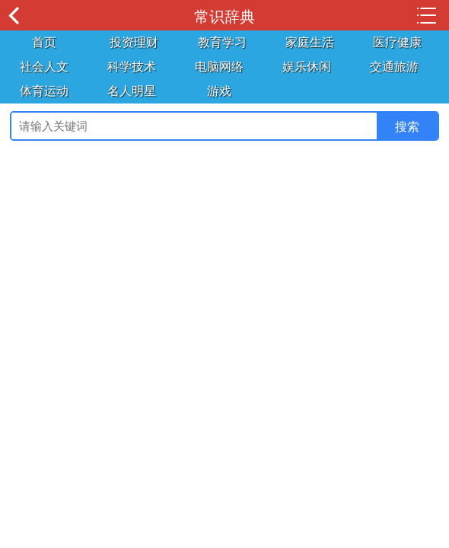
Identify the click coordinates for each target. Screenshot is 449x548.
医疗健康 (397, 42)
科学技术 (131, 66)
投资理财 (134, 42)
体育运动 (44, 90)
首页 (44, 42)
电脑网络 (219, 66)
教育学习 (222, 42)
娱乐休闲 (306, 66)
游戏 (219, 90)
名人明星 (131, 90)
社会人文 (44, 66)
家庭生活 (309, 42)
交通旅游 (394, 66)
